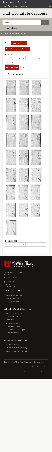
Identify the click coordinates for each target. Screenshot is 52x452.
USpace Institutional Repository (17, 329)
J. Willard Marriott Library (13, 272)
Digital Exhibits (11, 320)
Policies (43, 372)
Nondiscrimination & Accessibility (34, 367)
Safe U (22, 372)
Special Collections (12, 298)
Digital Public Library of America (17, 351)
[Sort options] (18, 74)
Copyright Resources (13, 301)
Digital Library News (13, 326)
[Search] (21, 22)
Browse (12, 2)
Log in (48, 6)
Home (4, 2)
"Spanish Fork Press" (17, 49)
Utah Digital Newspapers (14, 316)
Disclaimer (32, 372)
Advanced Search (12, 28)
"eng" (19, 43)
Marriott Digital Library (14, 313)
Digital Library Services (14, 295)
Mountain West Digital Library (16, 348)
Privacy (14, 367)
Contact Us (22, 2)
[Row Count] (24, 67)
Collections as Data (12, 323)
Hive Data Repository (13, 333)
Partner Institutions (13, 344)
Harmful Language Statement (15, 6)
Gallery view (13, 67)
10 (7, 62)
